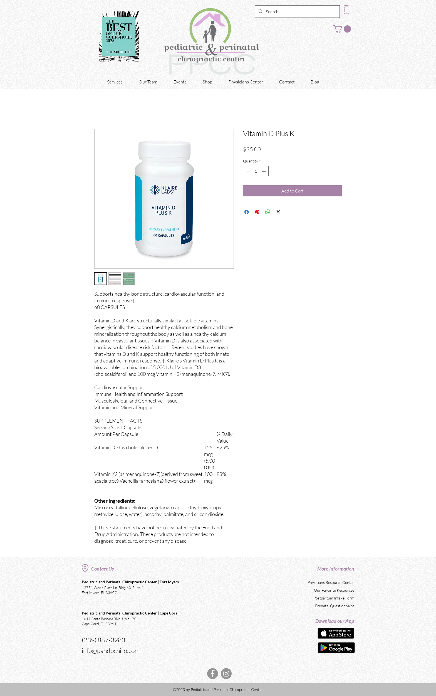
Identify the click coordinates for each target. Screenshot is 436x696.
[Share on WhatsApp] (267, 212)
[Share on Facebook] (246, 212)
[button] (342, 29)
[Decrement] (247, 171)
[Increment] (264, 171)
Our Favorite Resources (334, 590)
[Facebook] (212, 673)
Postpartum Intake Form (333, 598)
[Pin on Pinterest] (257, 212)
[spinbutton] (256, 171)
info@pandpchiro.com (111, 650)
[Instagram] (226, 673)
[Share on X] (278, 212)
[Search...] (297, 12)
